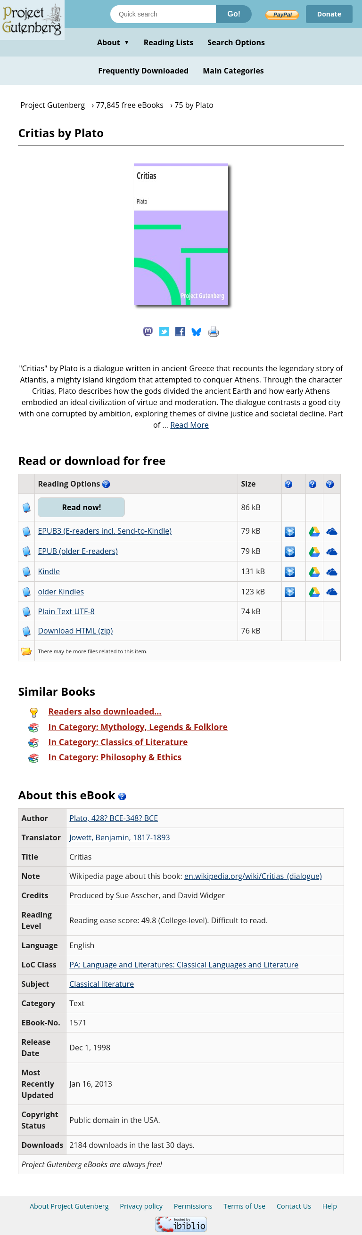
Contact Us (294, 1206)
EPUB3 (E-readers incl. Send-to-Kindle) (105, 531)
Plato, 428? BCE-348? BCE (113, 818)
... (185, 425)
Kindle (49, 571)
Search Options (236, 42)
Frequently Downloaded (143, 70)
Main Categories (233, 70)
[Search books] (163, 14)
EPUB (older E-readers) (77, 551)
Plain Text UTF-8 (66, 611)
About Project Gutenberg (69, 1206)
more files (85, 651)
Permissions (193, 1206)
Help (329, 1206)
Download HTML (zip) (75, 631)
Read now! (81, 507)
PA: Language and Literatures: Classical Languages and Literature (183, 964)
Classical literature (101, 984)
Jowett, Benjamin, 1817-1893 (119, 837)
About (113, 42)
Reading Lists (169, 42)
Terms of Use (244, 1206)
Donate (329, 13)
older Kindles (61, 591)
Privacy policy (141, 1206)
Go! (233, 14)
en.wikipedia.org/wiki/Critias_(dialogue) (253, 876)
